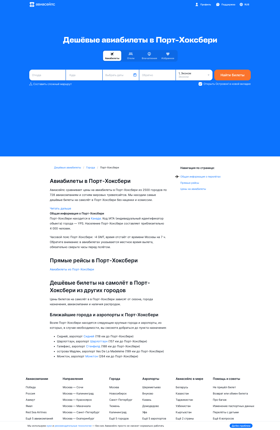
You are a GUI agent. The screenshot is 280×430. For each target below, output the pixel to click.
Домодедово (150, 406)
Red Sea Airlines (36, 412)
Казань (146, 399)
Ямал (29, 406)
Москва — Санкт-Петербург (81, 412)
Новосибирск (118, 393)
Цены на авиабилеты (193, 188)
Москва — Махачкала (77, 406)
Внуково (147, 393)
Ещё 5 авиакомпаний (39, 418)
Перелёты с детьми (226, 412)
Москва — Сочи (73, 387)
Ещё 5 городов (119, 418)
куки (49, 425)
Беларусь (182, 387)
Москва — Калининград (78, 393)
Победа (31, 387)
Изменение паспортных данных (233, 406)
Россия (30, 393)
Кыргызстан (184, 412)
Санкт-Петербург (120, 399)
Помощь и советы (226, 379)
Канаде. (96, 218)
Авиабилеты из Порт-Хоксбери (72, 269)
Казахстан (182, 393)
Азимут (30, 399)
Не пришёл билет (224, 387)
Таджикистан (184, 399)
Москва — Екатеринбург (78, 418)
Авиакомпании (37, 379)
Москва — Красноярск (77, 399)
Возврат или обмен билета (230, 393)
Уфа (144, 412)
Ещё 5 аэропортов (154, 418)
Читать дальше (60, 208)
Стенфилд (93, 346)
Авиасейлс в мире (189, 379)
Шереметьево (151, 387)
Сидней (89, 336)
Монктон (92, 356)
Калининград (117, 412)
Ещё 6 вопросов (223, 418)
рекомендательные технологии (73, 425)
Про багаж (220, 399)
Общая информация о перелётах (200, 176)
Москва (114, 387)
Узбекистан (183, 406)
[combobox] (47, 75)
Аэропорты (150, 379)
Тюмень (114, 406)
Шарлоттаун (99, 341)
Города (114, 379)
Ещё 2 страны (185, 418)
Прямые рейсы (189, 182)
